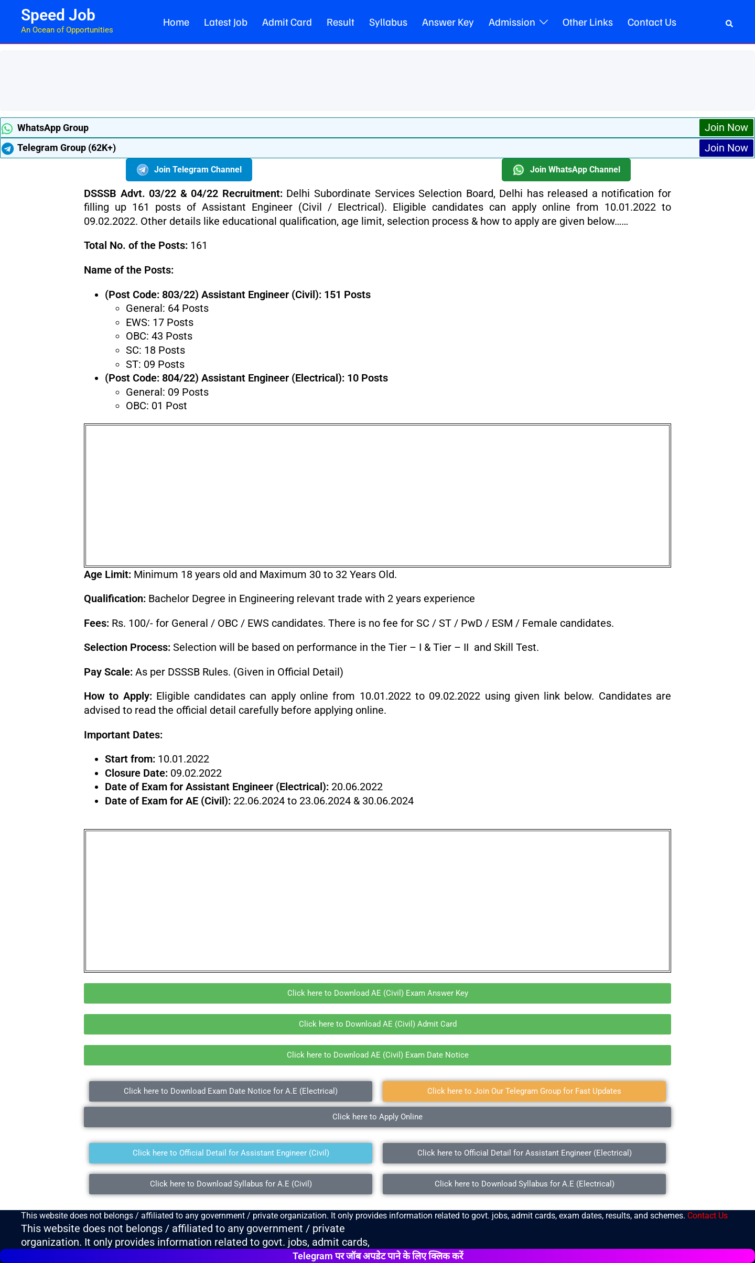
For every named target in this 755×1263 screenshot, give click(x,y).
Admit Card (287, 21)
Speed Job (58, 15)
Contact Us (652, 21)
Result (340, 21)
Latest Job (225, 21)
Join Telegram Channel (189, 170)
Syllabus (388, 21)
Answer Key (448, 21)
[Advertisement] (196, 79)
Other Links (588, 21)
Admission (512, 21)
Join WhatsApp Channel (566, 170)
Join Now (726, 127)
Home (176, 21)
